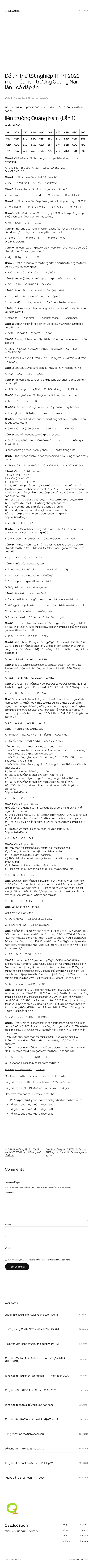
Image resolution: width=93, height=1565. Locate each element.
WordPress (84, 1559)
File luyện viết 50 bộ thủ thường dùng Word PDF (32, 1343)
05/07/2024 (83, 1390)
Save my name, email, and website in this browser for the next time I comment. (39, 1260)
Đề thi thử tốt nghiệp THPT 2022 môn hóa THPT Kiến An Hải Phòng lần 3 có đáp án (23, 1152)
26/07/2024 (83, 1359)
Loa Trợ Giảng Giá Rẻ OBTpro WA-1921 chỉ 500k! (32, 1329)
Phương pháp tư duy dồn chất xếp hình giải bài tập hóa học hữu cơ (46, 1100)
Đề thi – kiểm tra (35, 98)
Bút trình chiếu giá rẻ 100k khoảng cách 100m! (31, 1314)
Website (8, 1248)
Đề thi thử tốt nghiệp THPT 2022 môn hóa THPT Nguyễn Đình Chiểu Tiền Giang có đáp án (67, 1152)
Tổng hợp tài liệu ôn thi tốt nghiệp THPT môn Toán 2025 (37, 1375)
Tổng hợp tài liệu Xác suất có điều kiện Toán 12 (31, 1419)
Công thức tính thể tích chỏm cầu (24, 1434)
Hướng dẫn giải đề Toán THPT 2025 (25, 1477)
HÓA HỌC (24, 98)
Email (7, 1236)
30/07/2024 (83, 1344)
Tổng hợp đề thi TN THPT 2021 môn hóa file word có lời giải (37, 1088)
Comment (9, 1192)
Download (40, 1069)
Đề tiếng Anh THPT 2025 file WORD (24, 1448)
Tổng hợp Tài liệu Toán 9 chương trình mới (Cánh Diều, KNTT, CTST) (36, 1360)
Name (8, 1224)
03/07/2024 (83, 1405)
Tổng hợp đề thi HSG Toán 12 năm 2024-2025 (30, 1390)
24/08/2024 (83, 1329)
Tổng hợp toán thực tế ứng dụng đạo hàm (29, 1404)
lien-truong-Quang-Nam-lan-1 (18, 1069)
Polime (16, 98)
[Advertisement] (46, 42)
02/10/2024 (83, 1314)
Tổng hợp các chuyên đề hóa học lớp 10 (31, 1104)
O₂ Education (12, 11)
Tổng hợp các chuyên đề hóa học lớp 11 (31, 1109)
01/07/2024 (83, 1419)
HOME (78, 10)
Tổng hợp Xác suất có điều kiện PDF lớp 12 (29, 1463)
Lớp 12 (45, 98)
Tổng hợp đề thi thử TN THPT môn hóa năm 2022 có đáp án (37, 1082)
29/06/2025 (83, 1434)
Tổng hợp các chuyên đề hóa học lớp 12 (31, 1113)
